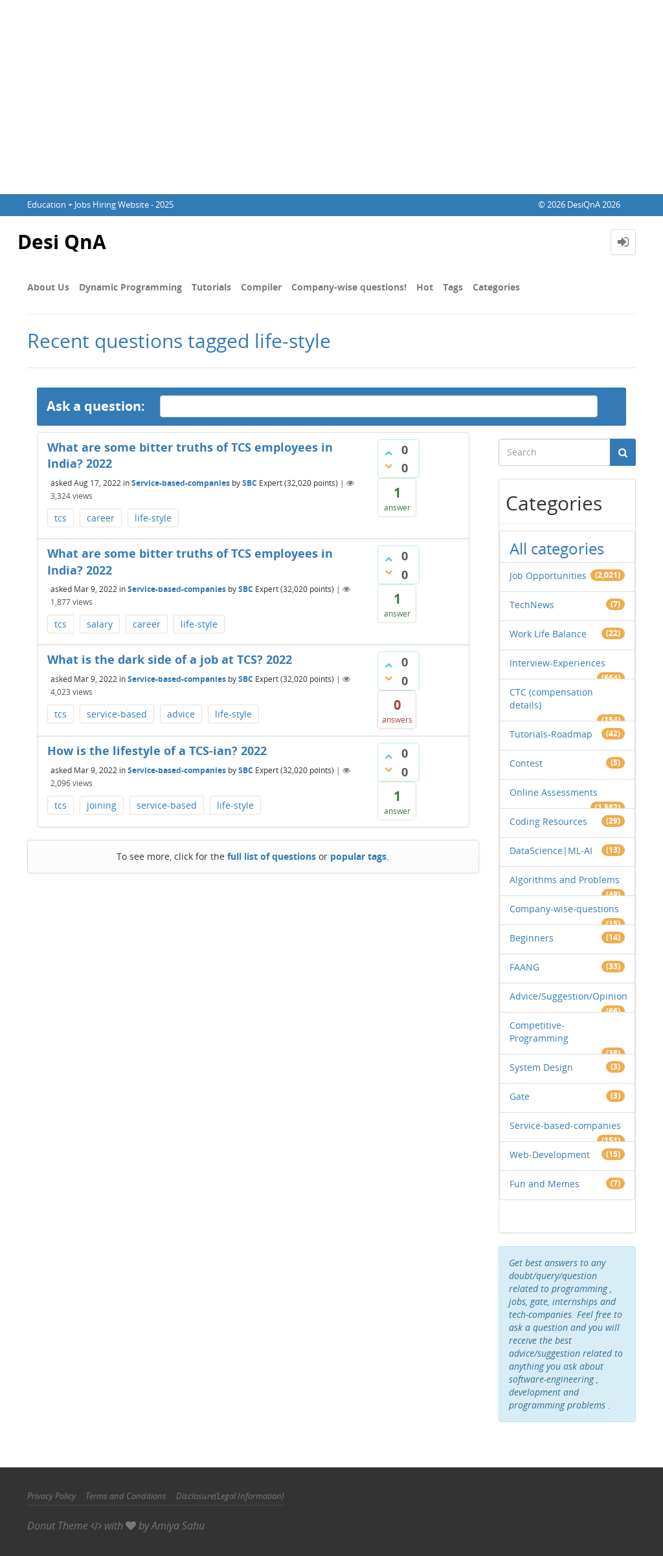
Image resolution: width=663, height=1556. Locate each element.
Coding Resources (548, 821)
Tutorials (211, 287)
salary (100, 624)
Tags (453, 287)
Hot (424, 287)
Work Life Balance (548, 634)
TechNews (532, 604)
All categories (557, 548)
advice (181, 714)
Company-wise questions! (349, 287)
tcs (60, 518)
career (101, 518)
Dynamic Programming (130, 287)
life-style (153, 518)
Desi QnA (61, 241)
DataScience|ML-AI (551, 850)
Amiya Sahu (178, 1525)
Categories (496, 287)
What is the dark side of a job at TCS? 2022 (169, 659)
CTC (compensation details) (551, 698)
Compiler (261, 287)
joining (102, 805)
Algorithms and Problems (565, 879)
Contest (526, 763)
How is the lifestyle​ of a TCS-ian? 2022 (157, 750)
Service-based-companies (180, 482)
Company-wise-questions (564, 909)
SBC (249, 482)
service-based (117, 714)
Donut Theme (57, 1525)
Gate (520, 1096)
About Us (48, 287)
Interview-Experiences (557, 663)
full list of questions (271, 856)
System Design (541, 1067)
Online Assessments (554, 792)
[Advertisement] (331, 97)
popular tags (358, 856)
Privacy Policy (51, 1496)
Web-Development (550, 1154)
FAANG (524, 967)
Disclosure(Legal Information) (230, 1496)
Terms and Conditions (125, 1496)
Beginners (532, 938)
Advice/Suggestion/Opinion (568, 996)
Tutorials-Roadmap (551, 734)
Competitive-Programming (539, 1031)
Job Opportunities (548, 575)
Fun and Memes (544, 1184)
